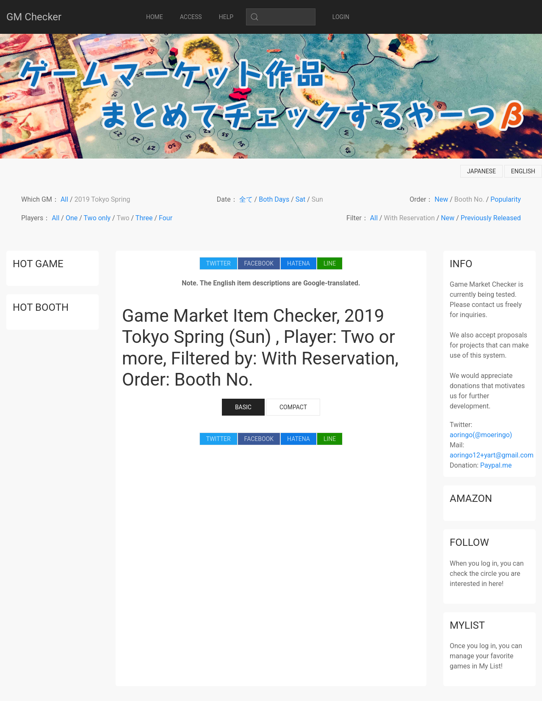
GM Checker (33, 17)
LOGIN (340, 17)
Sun (317, 199)
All (64, 199)
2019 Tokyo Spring (102, 199)
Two (122, 218)
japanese (481, 171)
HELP (226, 17)
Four (165, 218)
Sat (300, 199)
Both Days (274, 199)
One (71, 218)
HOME (154, 17)
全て (246, 199)
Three (144, 218)
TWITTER (218, 263)
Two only (97, 218)
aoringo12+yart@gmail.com (492, 455)
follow (469, 542)
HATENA (298, 263)
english (523, 171)
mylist (467, 625)
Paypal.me (496, 465)
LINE (330, 263)
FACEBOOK (259, 263)
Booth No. (469, 199)
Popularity (505, 199)
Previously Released (491, 218)
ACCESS (191, 17)
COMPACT (293, 407)
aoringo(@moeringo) (481, 435)
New (441, 199)
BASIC (243, 407)
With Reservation (409, 218)
